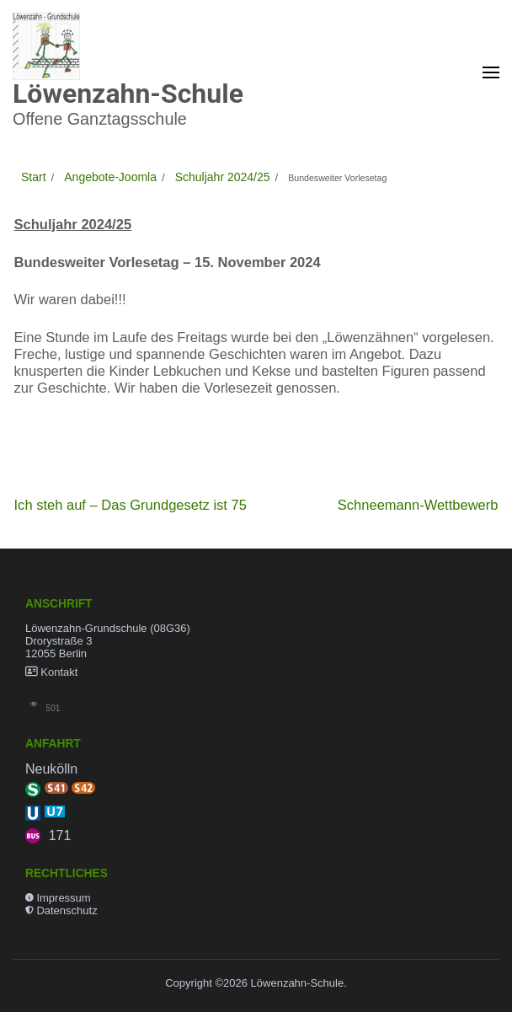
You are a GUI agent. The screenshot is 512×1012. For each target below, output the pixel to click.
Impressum (63, 898)
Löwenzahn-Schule (128, 94)
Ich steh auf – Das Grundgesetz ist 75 (130, 505)
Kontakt (58, 672)
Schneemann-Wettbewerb (418, 505)
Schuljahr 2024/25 (73, 225)
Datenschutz (66, 910)
